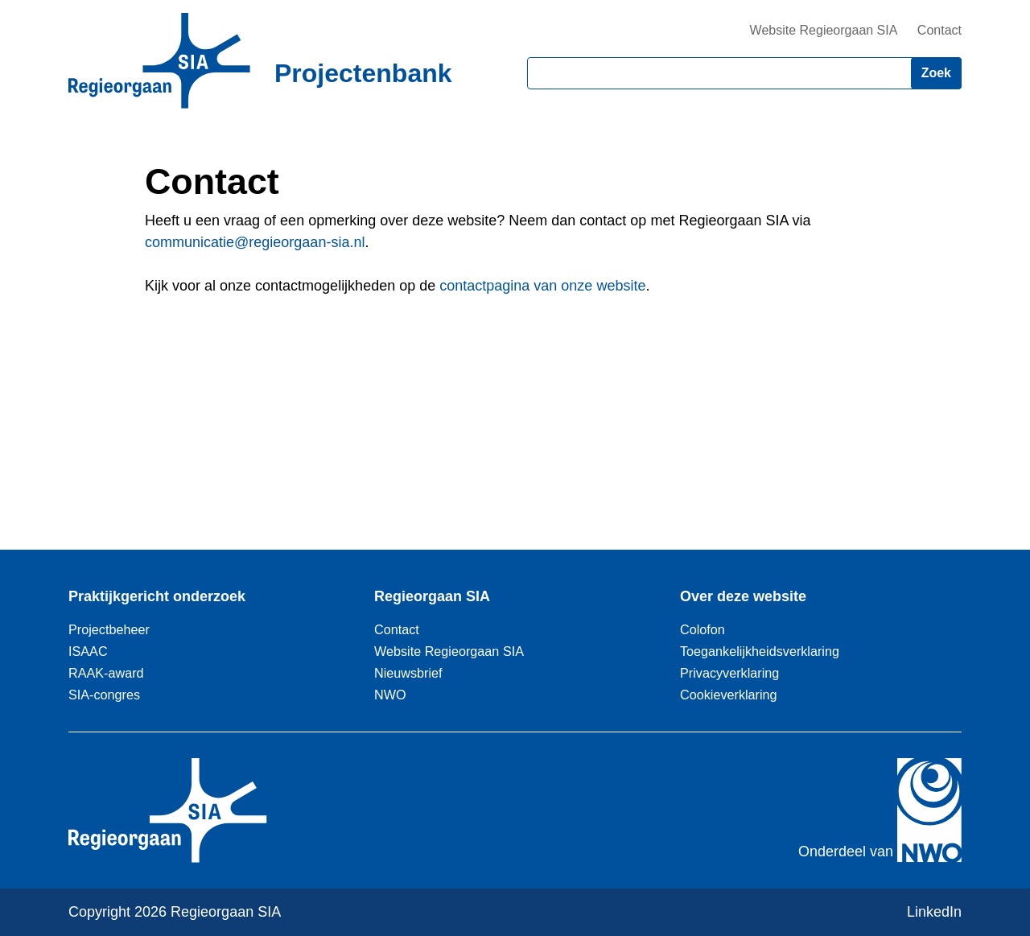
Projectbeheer (109, 629)
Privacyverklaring (729, 673)
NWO (390, 694)
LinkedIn (934, 912)
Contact (939, 30)
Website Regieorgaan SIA (824, 30)
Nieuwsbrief (408, 673)
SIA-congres (104, 694)
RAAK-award (106, 673)
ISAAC (88, 651)
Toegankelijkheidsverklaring (759, 651)
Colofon (702, 629)
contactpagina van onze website (542, 286)
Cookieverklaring (728, 694)
